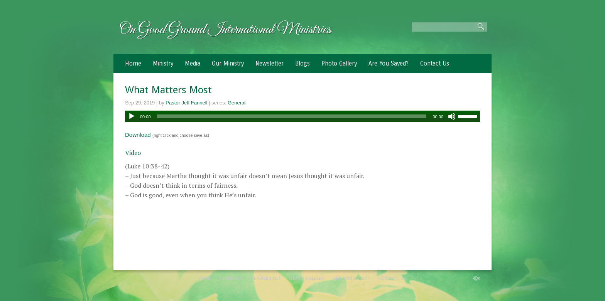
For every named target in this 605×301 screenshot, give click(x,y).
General (236, 103)
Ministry (163, 63)
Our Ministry (228, 63)
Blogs (302, 63)
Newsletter (269, 63)
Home (133, 63)
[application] (302, 116)
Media (192, 63)
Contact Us (434, 63)
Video (133, 152)
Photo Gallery (339, 63)
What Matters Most (168, 90)
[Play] (131, 116)
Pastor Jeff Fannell (186, 103)
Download (138, 134)
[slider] (292, 116)
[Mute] (452, 116)
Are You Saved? (388, 63)
